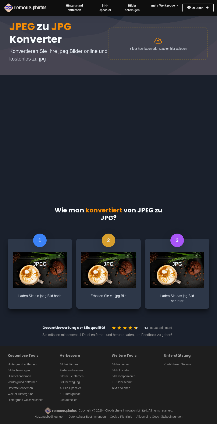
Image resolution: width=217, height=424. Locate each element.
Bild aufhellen (69, 400)
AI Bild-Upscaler (70, 388)
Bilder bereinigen (132, 8)
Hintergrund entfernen (74, 8)
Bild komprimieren (123, 376)
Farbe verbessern (71, 370)
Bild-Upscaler (105, 8)
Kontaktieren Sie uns (177, 364)
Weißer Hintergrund (20, 394)
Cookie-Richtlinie (121, 416)
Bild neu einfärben (72, 376)
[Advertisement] (108, 107)
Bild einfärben (69, 364)
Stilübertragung (70, 382)
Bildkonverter (120, 364)
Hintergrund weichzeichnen (25, 400)
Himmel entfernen (19, 376)
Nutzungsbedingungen (49, 416)
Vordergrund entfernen (22, 382)
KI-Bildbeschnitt (122, 382)
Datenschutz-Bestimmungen (87, 416)
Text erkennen (121, 388)
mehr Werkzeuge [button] (163, 5)
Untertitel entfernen (20, 388)
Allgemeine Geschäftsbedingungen (159, 416)
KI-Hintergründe (70, 394)
